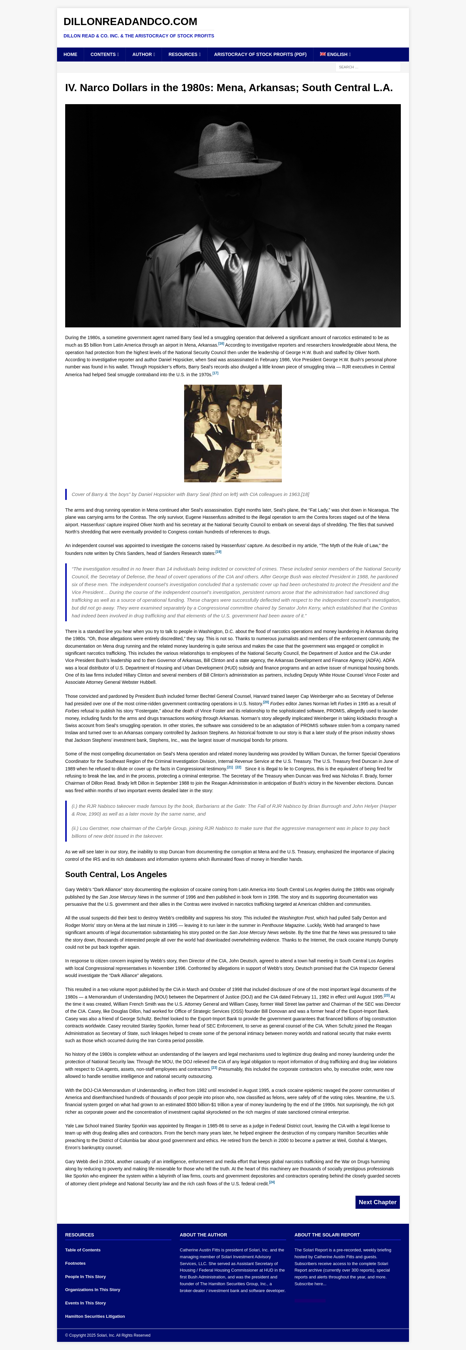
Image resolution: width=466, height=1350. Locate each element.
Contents (103, 54)
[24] (272, 1182)
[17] (215, 373)
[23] (387, 995)
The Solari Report (311, 1249)
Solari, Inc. (259, 1249)
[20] (266, 702)
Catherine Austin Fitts (200, 1249)
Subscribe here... (311, 1283)
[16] (221, 343)
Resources (182, 54)
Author (142, 54)
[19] (218, 552)
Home (70, 54)
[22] (238, 767)
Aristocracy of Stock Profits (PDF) (260, 54)
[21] (230, 767)
